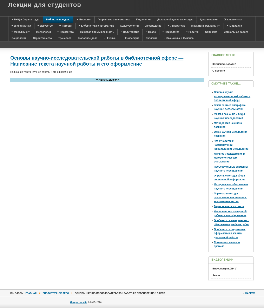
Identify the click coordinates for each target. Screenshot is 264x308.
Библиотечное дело (55, 293)
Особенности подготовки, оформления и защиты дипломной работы (229, 233)
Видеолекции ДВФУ (224, 268)
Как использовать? (224, 64)
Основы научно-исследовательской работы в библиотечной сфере (232, 96)
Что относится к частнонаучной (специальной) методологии (231, 145)
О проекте (218, 70)
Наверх (250, 293)
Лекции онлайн (78, 302)
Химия (216, 275)
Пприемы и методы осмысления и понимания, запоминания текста (230, 197)
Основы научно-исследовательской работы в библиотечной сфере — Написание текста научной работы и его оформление (96, 61)
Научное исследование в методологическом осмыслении (229, 157)
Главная (31, 293)
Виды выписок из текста (229, 206)
